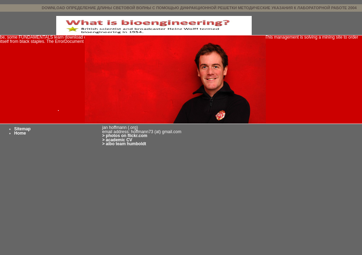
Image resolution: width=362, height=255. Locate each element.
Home (20, 133)
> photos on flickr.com (124, 135)
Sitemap (22, 128)
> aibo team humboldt (124, 143)
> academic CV (117, 139)
